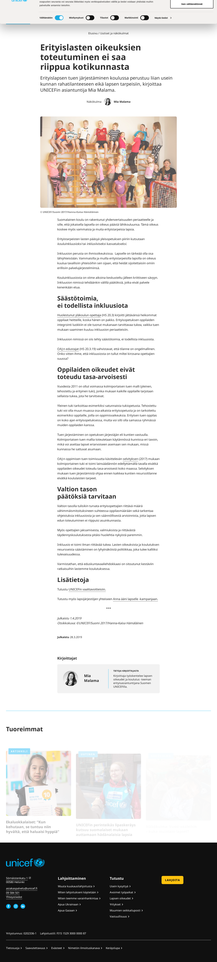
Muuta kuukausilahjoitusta (75, 886)
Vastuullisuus (118, 916)
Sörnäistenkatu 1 (17, 878)
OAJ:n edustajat (68, 349)
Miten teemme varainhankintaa (78, 898)
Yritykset (115, 904)
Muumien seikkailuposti (125, 910)
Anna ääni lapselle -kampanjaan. (135, 599)
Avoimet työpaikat (121, 892)
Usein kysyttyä (119, 886)
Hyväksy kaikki (192, 8)
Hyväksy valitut (192, 18)
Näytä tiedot (161, 41)
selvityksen (130, 459)
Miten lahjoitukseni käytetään (77, 892)
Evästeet (56, 948)
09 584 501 (13, 893)
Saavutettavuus (35, 948)
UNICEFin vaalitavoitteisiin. (87, 589)
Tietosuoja (12, 948)
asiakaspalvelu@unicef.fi (21, 888)
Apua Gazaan (66, 910)
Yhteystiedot (14, 897)
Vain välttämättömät (192, 27)
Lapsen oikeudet (120, 898)
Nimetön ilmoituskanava (84, 948)
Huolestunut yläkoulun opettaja (79, 315)
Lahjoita (172, 880)
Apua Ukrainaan (68, 904)
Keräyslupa (113, 948)
